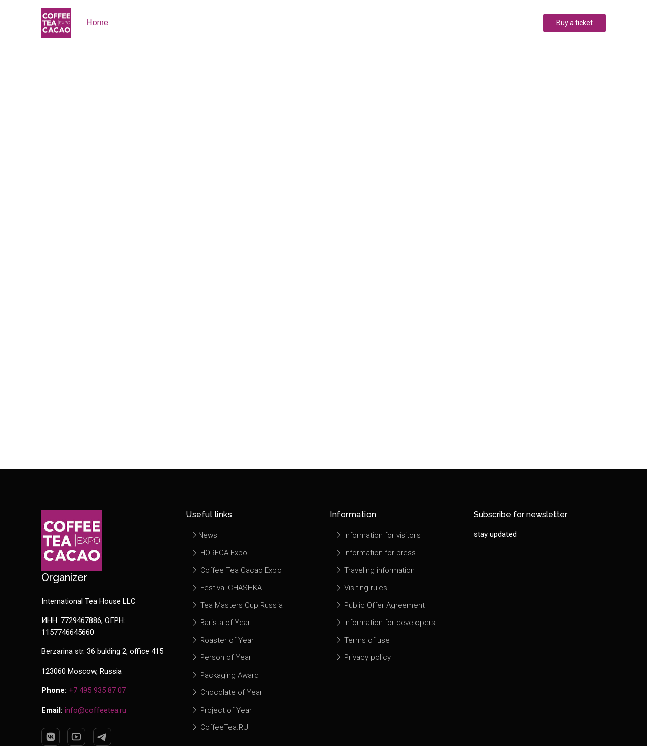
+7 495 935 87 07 (97, 690)
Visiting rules (361, 587)
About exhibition (156, 22)
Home (97, 22)
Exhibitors (227, 22)
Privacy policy (363, 657)
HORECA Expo (219, 552)
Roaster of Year (222, 640)
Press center (345, 22)
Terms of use (362, 640)
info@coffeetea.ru (95, 710)
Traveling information (375, 570)
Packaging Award (225, 675)
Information (412, 22)
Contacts (472, 22)
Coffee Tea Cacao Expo (236, 570)
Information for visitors (378, 535)
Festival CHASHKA (226, 587)
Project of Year (221, 710)
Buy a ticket (574, 23)
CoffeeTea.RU (219, 727)
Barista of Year (220, 622)
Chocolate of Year (226, 692)
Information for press (375, 552)
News (204, 535)
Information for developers (385, 622)
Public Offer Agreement (380, 605)
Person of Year (221, 657)
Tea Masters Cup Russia (237, 605)
